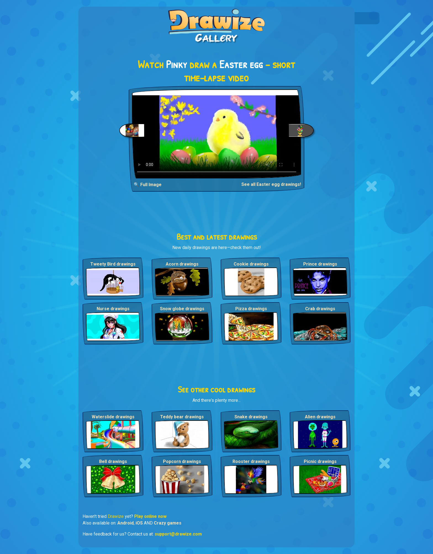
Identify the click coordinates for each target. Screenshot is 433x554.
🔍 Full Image (148, 184)
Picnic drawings (320, 461)
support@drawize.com (178, 534)
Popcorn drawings (182, 461)
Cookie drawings (251, 264)
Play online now (150, 516)
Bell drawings (113, 461)
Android (125, 523)
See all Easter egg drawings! (271, 184)
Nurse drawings (113, 308)
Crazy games (167, 523)
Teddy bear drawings (182, 416)
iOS (139, 523)
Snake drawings (251, 416)
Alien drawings (320, 416)
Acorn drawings (182, 264)
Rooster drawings (251, 461)
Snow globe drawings (182, 308)
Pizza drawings (251, 308)
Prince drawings (320, 264)
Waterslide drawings (113, 416)
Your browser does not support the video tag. (216, 133)
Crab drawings (320, 308)
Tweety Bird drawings (113, 264)
